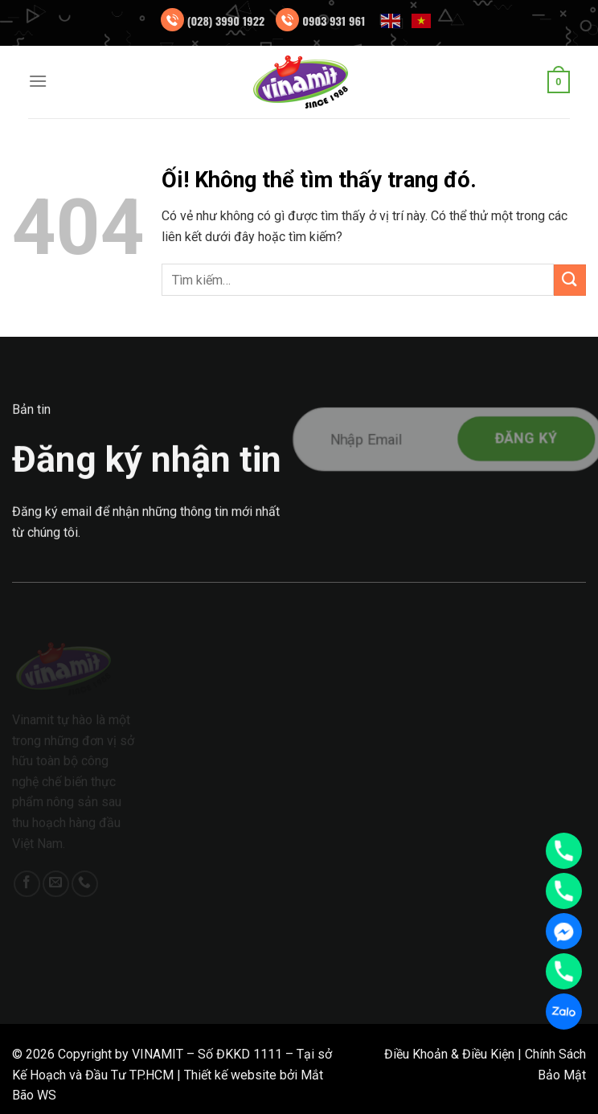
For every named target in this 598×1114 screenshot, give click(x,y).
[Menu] (37, 80)
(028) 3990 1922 (226, 20)
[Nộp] (570, 280)
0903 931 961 (333, 20)
